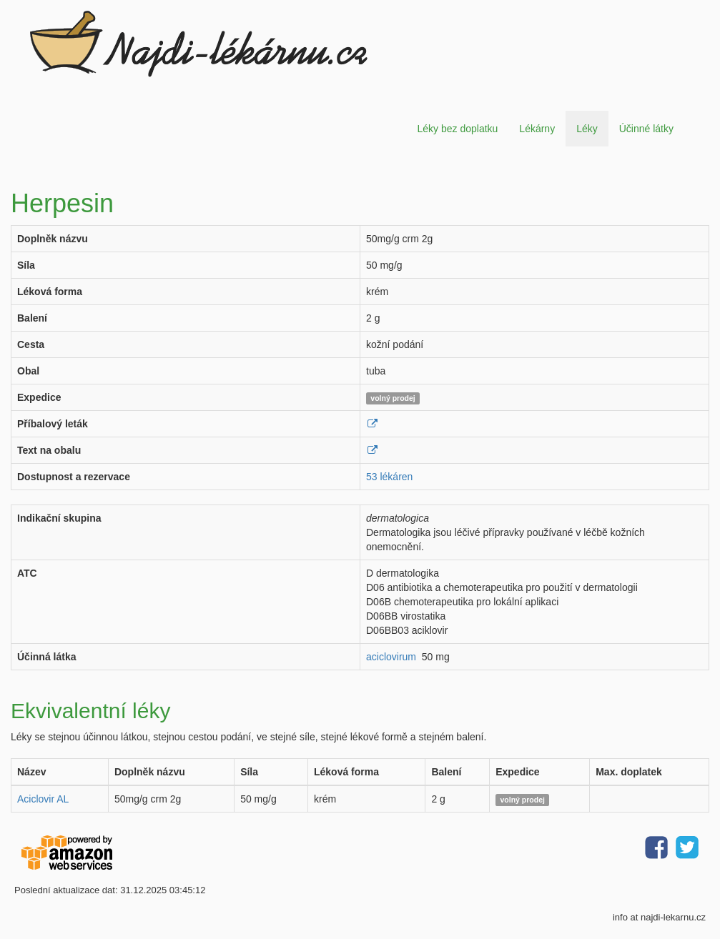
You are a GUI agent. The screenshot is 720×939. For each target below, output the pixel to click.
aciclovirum (391, 656)
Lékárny (537, 128)
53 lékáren (389, 476)
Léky (587, 128)
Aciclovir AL (43, 799)
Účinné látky (646, 128)
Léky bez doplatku (457, 128)
